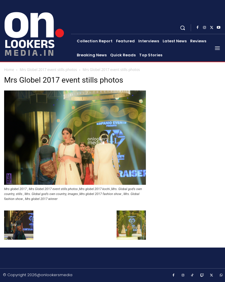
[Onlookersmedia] (36, 30)
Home (9, 69)
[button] (182, 27)
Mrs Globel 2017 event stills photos (48, 69)
